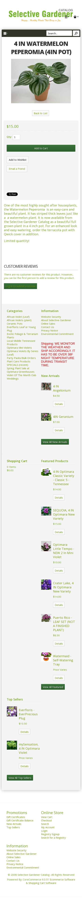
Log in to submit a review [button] (20, 286)
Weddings (13, 378)
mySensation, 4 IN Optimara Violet (29, 748)
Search (45, 824)
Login (44, 830)
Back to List (40, 113)
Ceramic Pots (15, 323)
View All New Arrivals (55, 442)
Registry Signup (50, 834)
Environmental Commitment (57, 334)
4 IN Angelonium (62, 388)
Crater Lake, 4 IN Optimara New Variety (63, 587)
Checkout (46, 820)
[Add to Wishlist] (18, 159)
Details (59, 404)
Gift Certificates (15, 817)
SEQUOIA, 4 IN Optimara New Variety (64, 514)
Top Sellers (13, 827)
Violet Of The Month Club (21, 375)
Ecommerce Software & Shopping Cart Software (50, 881)
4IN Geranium (63, 417)
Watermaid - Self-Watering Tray (63, 660)
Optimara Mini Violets (19, 347)
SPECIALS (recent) (17, 364)
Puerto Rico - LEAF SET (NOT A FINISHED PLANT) (64, 623)
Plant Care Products (18, 361)
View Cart (46, 817)
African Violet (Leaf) (18, 316)
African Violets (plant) (19, 320)
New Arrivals (13, 824)
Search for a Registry (53, 837)
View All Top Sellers (20, 778)
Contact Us (47, 327)
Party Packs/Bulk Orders (21, 358)
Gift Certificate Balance (19, 820)
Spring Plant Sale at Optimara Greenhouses (20, 369)
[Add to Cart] (41, 148)
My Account (48, 827)
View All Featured (53, 687)
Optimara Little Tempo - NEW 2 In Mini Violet (63, 551)
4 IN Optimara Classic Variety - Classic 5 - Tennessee (63, 478)
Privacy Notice (49, 330)
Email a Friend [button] (17, 168)
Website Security (51, 316)
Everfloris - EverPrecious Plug (28, 714)
